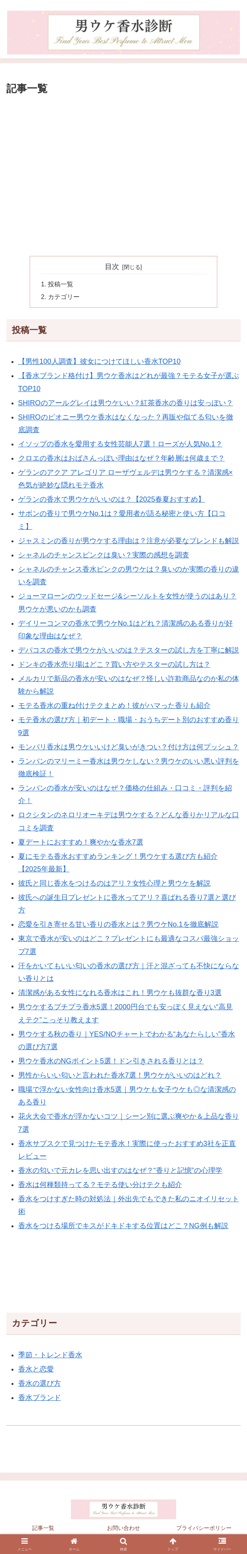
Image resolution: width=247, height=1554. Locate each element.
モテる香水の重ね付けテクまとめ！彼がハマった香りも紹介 (114, 706)
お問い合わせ (123, 1529)
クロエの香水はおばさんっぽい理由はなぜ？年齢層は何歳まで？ (121, 459)
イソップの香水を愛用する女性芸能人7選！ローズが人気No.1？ (120, 445)
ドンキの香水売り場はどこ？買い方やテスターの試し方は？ (114, 665)
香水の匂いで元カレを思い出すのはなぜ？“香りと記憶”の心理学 (120, 1171)
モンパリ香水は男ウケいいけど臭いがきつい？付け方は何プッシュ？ (128, 747)
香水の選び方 (39, 1384)
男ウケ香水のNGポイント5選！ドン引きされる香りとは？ (111, 1062)
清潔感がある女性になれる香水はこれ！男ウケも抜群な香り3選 (120, 993)
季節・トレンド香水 (50, 1356)
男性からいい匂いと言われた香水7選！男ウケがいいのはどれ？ (120, 1076)
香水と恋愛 (36, 1370)
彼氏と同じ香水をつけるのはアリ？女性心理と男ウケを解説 (114, 884)
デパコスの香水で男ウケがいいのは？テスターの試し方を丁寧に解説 (128, 651)
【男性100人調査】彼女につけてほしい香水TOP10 (99, 362)
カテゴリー (64, 297)
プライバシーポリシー (204, 1529)
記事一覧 (43, 1529)
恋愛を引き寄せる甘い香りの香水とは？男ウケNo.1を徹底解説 (118, 925)
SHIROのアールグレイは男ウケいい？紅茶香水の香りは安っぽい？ (125, 404)
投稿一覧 (61, 284)
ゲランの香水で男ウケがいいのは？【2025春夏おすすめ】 (111, 500)
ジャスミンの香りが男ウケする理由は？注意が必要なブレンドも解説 (128, 542)
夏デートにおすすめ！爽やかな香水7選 (80, 843)
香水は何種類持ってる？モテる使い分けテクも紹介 (100, 1185)
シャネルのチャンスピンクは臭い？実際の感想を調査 (103, 556)
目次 (112, 267)
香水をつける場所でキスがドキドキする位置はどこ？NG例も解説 (123, 1226)
